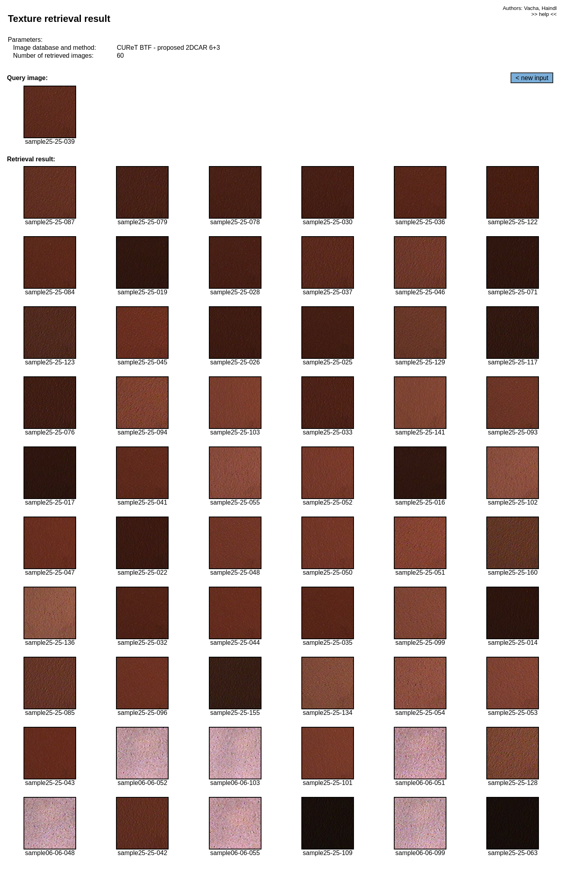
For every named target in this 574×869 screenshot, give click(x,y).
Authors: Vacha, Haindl (529, 8)
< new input (531, 77)
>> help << (544, 14)
